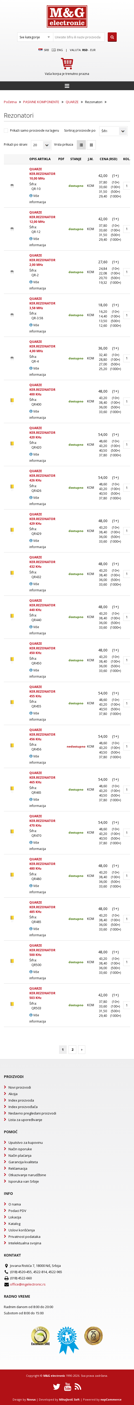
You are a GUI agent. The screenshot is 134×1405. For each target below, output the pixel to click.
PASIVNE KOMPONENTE (41, 102)
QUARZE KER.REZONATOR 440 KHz (42, 605)
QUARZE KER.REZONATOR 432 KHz (42, 562)
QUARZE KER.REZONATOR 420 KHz (42, 432)
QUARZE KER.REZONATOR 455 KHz (42, 691)
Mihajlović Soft (69, 1399)
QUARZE (72, 102)
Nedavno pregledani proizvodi (32, 1113)
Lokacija (15, 1217)
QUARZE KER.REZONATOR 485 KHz (42, 907)
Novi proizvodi (20, 1087)
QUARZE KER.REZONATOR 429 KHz (42, 519)
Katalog (14, 1223)
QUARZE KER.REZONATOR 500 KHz (42, 950)
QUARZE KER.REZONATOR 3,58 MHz (42, 303)
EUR (93, 50)
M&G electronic (54, 1376)
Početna (10, 102)
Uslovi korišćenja (22, 1230)
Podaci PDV (17, 1210)
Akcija (13, 1093)
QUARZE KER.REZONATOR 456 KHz (42, 734)
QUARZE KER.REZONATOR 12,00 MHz (42, 217)
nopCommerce (111, 1399)
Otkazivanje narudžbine (27, 1175)
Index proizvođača (23, 1106)
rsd (85, 50)
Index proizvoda (21, 1100)
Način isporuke (20, 1149)
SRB (43, 50)
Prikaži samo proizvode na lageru (34, 130)
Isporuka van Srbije (24, 1181)
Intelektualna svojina (25, 1243)
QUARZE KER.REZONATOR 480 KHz (42, 864)
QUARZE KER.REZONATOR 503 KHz (42, 993)
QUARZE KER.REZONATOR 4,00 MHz (42, 346)
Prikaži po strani (15, 144)
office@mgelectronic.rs (28, 1284)
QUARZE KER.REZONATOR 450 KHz (42, 648)
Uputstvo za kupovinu (26, 1142)
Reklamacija (18, 1168)
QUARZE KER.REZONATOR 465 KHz (42, 777)
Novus (31, 1399)
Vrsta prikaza (63, 144)
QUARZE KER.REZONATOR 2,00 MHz (42, 260)
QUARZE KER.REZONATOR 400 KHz (42, 389)
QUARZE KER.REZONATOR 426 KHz (42, 475)
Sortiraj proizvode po (80, 130)
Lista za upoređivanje (25, 1119)
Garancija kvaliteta (23, 1162)
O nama (15, 1204)
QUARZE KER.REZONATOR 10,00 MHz (42, 174)
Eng (57, 50)
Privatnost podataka (24, 1236)
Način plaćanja (20, 1155)
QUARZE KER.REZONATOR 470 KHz (42, 821)
